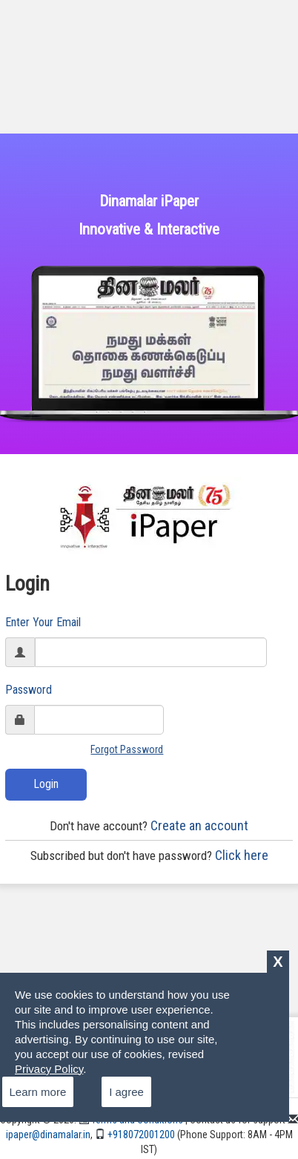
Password (28, 690)
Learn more (38, 1092)
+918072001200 (135, 1134)
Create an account (149, 825)
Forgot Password (126, 749)
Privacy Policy (49, 1069)
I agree (126, 1092)
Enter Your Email (43, 622)
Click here (149, 855)
